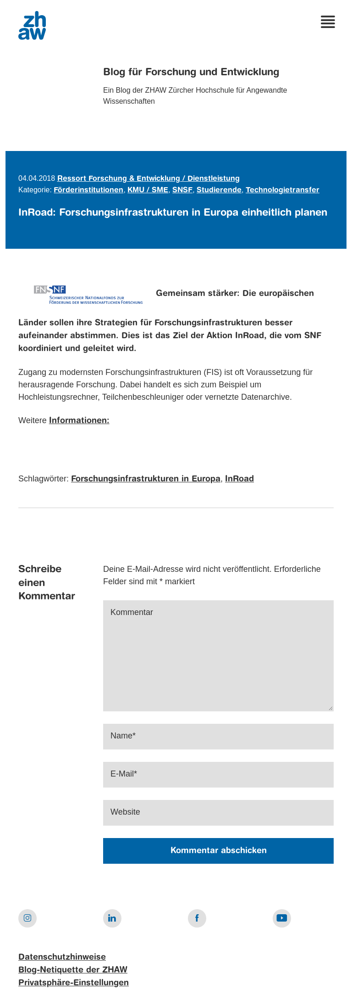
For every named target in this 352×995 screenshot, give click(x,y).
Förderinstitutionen (88, 190)
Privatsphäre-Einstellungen (73, 983)
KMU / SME (147, 190)
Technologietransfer (282, 190)
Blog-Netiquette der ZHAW (72, 970)
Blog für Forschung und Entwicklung (191, 72)
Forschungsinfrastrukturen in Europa (145, 479)
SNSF (182, 190)
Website (125, 811)
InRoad (239, 479)
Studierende (219, 190)
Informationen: (79, 421)
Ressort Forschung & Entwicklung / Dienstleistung (148, 179)
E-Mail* (123, 773)
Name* (123, 735)
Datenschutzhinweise (62, 957)
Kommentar (131, 612)
